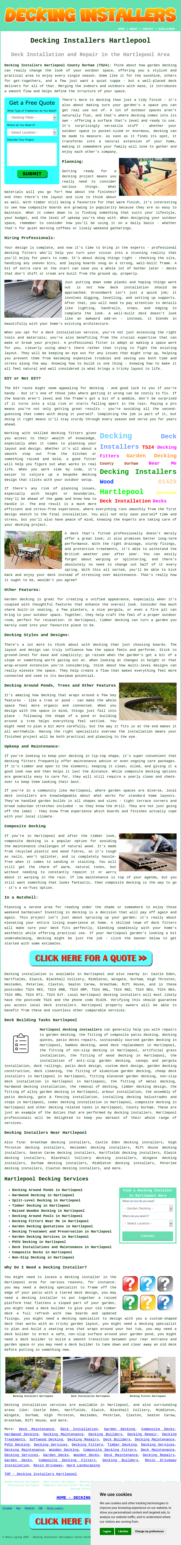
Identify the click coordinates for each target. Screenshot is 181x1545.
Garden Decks (56, 1455)
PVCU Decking (17, 1445)
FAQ (40, 1508)
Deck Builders (117, 1439)
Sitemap (7, 1508)
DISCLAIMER (167, 29)
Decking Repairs (83, 1439)
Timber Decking (122, 1445)
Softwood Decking (46, 1439)
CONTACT (148, 29)
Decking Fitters (87, 1445)
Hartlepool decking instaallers (71, 1030)
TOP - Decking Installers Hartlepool (40, 1474)
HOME (121, 29)
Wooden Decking (64, 1450)
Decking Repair (142, 1434)
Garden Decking (119, 1429)
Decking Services (50, 1445)
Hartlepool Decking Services (46, 1179)
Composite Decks (157, 1429)
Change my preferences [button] (149, 1531)
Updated (29, 1508)
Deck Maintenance (36, 1429)
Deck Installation (79, 1429)
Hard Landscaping (83, 1465)
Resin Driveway (47, 1465)
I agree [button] (107, 1531)
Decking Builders (105, 1434)
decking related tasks (71, 1107)
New (18, 1508)
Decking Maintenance (63, 1434)
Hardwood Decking (21, 1434)
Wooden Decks (86, 1455)
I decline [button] (123, 1531)
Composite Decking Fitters (109, 1450)
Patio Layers (55, 1508)
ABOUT (134, 29)
